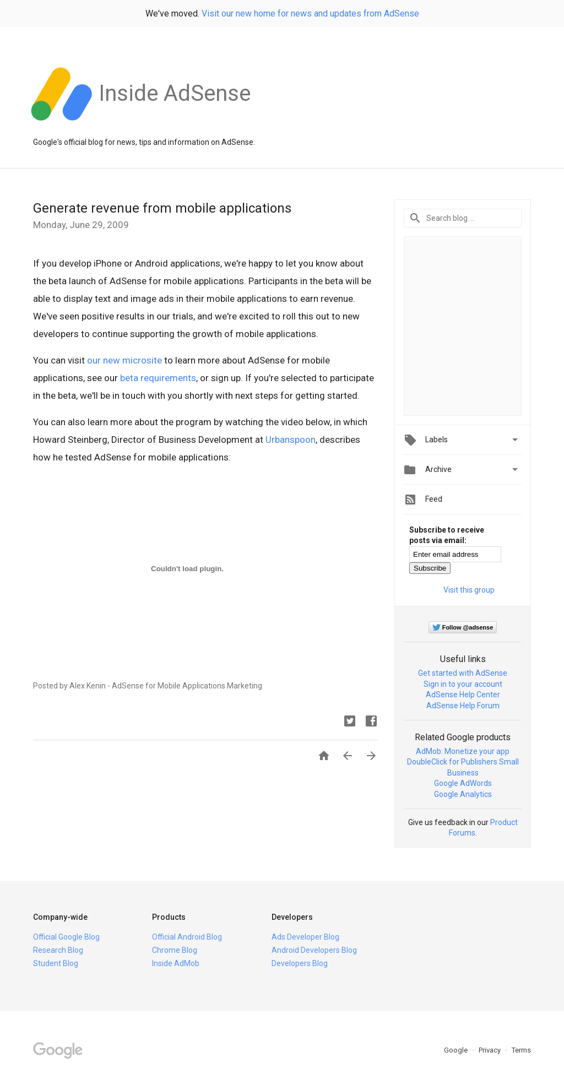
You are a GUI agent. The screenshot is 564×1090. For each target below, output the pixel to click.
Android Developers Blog (314, 950)
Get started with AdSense (462, 673)
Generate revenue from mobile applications (162, 208)
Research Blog (58, 950)
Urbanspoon (290, 439)
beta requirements (158, 377)
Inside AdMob (175, 963)
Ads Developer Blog (305, 936)
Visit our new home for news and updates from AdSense (310, 13)
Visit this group (469, 589)
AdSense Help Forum (463, 705)
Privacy (490, 1050)
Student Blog (55, 963)
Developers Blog (300, 963)
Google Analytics (463, 794)
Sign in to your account (463, 684)
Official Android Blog (187, 936)
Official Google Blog (66, 936)
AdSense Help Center (463, 694)
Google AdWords (463, 783)
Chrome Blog (174, 950)
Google (456, 1050)
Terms (521, 1050)
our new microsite (124, 360)
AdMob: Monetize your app (462, 751)
